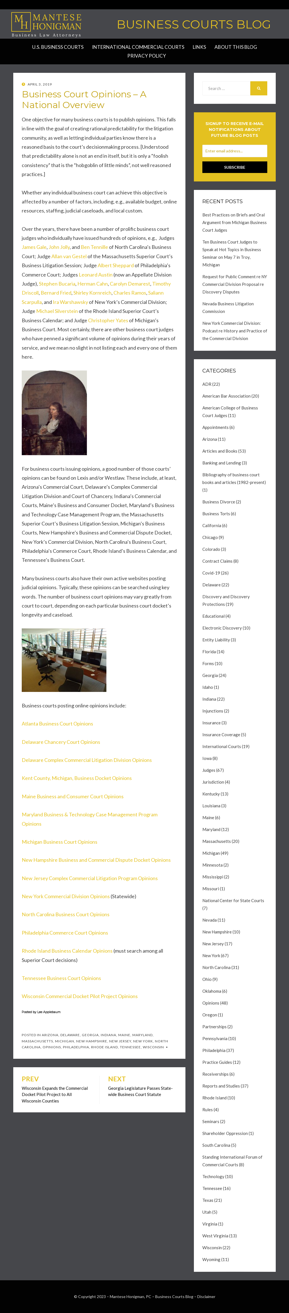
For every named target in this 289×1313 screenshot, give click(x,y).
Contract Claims (217, 561)
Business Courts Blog (194, 24)
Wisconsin (153, 1047)
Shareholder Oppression (225, 1133)
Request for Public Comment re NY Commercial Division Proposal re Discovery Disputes (234, 284)
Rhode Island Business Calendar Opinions (67, 951)
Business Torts (216, 513)
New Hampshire (91, 1041)
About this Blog (235, 47)
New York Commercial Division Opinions (66, 896)
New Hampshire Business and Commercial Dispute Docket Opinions (96, 860)
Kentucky (211, 793)
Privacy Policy (146, 56)
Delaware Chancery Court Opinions (61, 742)
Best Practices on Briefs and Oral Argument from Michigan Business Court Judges (234, 222)
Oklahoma (211, 991)
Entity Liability (216, 639)
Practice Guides (217, 1062)
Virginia (209, 1223)
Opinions (52, 1047)
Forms (208, 663)
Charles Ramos (129, 293)
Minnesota (212, 864)
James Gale (34, 247)
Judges (208, 770)
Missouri (210, 888)
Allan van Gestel (69, 256)
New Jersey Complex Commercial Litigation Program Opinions (90, 878)
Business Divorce (218, 501)
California (211, 525)
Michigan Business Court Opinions (59, 842)
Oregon (209, 1014)
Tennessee (130, 1047)
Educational (213, 616)
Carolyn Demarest (130, 283)
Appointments (215, 427)
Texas (207, 1200)
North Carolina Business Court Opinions (66, 914)
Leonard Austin (96, 274)
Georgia (90, 1035)
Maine (124, 1035)
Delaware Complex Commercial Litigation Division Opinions (87, 760)
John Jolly (59, 247)
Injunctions (212, 710)
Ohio (207, 979)
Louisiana (211, 805)
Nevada (209, 919)
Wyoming (211, 1259)
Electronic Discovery (222, 627)
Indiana (108, 1035)
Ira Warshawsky (70, 302)
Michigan (64, 1041)
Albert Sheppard (116, 265)
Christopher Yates (108, 320)
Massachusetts (37, 1041)
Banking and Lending (221, 462)
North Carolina (216, 967)
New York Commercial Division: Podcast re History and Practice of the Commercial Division (234, 331)
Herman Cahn (92, 283)
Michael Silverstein (57, 311)
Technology (213, 1176)
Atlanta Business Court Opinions (57, 723)
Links (199, 47)
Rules (207, 1109)
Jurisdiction (213, 781)
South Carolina (216, 1145)
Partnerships (214, 1026)
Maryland (142, 1035)
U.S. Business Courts (58, 47)
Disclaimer (206, 1296)
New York (143, 1041)
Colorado (211, 549)
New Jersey (120, 1041)
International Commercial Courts (138, 47)
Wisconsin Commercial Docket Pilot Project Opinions (80, 996)
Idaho (207, 687)
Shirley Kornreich (92, 293)
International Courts (221, 746)
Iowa (207, 758)
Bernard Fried (56, 293)
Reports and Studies (221, 1085)
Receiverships (215, 1074)
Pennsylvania (214, 1038)
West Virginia (215, 1235)
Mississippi (212, 876)
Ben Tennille (94, 247)
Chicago (210, 537)
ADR (206, 384)
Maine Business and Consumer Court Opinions (73, 796)
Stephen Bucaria (57, 283)
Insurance (211, 722)
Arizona (50, 1035)
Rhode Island (104, 1047)
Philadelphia (76, 1047)
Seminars (210, 1121)
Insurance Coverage (221, 734)
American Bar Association (226, 395)
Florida (209, 651)
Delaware (70, 1035)
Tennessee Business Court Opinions (61, 978)
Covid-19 (211, 572)
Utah (206, 1212)
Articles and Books (219, 450)
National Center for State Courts (233, 900)
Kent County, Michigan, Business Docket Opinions (77, 778)
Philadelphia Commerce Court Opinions (65, 933)
